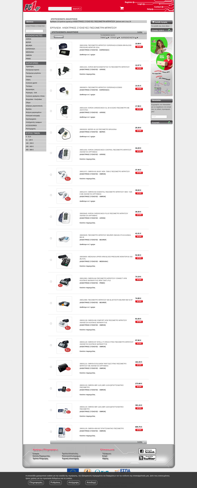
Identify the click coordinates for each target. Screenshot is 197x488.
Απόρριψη (73, 482)
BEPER (28, 42)
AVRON (28, 39)
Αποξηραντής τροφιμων (34, 122)
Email (104, 456)
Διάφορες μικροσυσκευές (34, 106)
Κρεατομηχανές (31, 119)
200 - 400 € (30, 146)
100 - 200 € (30, 143)
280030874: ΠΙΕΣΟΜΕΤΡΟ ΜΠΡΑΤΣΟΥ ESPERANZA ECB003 (101, 87)
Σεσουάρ (29, 76)
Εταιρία (36, 453)
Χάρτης (105, 458)
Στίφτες (28, 80)
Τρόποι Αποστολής (70, 453)
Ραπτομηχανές (31, 129)
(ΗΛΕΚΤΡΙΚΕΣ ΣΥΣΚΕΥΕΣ (89, 50)
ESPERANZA (30, 49)
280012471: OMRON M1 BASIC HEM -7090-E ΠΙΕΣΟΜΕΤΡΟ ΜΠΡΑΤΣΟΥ (105, 171)
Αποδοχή (91, 482)
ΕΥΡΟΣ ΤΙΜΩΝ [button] (33, 133)
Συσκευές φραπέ (31, 83)
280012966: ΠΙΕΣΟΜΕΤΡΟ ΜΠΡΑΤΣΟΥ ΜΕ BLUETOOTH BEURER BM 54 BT (106, 300)
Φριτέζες (29, 109)
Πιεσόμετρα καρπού (32, 70)
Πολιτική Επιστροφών (71, 456)
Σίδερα (28, 102)
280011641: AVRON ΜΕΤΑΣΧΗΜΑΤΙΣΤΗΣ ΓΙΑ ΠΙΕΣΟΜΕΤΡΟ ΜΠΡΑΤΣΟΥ (105, 67)
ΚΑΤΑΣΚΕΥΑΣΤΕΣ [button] (34, 35)
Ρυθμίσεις (55, 482)
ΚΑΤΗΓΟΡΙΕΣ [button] (32, 63)
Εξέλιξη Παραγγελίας (41, 456)
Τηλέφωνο (106, 453)
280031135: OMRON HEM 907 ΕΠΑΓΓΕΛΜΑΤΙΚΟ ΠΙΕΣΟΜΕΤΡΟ (102, 428)
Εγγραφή (155, 123)
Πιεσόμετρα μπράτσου (33, 73)
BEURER (29, 45)
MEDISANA (30, 52)
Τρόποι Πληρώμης (40, 458)
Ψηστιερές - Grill (31, 93)
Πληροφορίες (36, 482)
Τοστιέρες (29, 86)
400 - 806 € (30, 150)
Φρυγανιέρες (30, 89)
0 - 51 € (28, 137)
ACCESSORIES (31, 125)
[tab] (35, 35)
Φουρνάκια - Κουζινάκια (34, 99)
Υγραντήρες (30, 66)
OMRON (29, 55)
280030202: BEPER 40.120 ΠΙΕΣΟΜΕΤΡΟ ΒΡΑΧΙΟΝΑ (98, 129)
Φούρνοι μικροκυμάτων (33, 112)
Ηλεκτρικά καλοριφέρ (33, 116)
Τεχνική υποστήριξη (70, 458)
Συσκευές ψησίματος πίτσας (35, 96)
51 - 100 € (29, 140)
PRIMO (28, 59)
